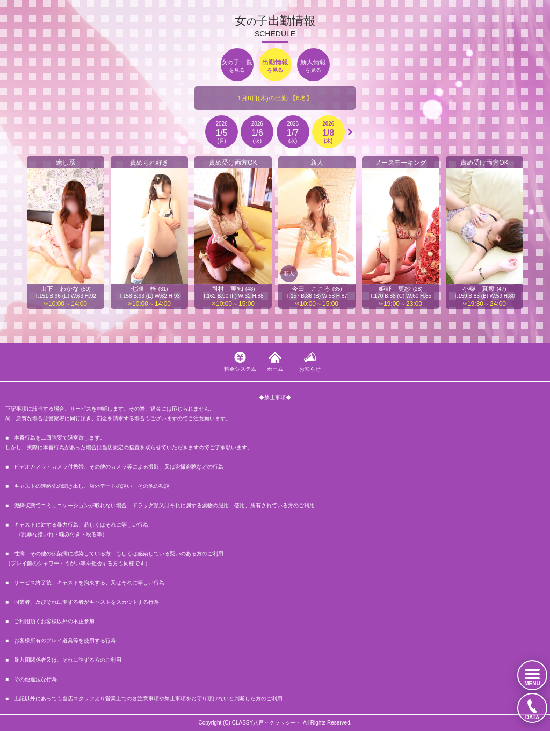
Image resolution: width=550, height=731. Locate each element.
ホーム (275, 369)
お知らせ (310, 369)
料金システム (240, 369)
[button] (350, 132)
